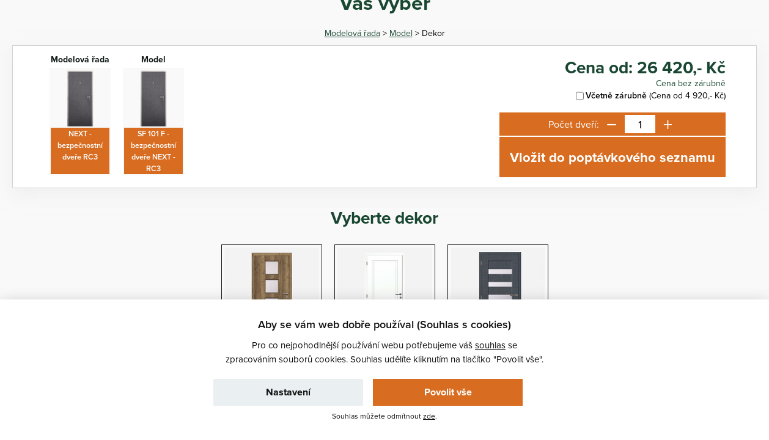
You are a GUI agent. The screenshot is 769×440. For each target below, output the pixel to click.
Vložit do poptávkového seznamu (612, 157)
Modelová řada (352, 33)
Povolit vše (448, 392)
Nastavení (288, 392)
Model (401, 33)
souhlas (490, 345)
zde (429, 416)
